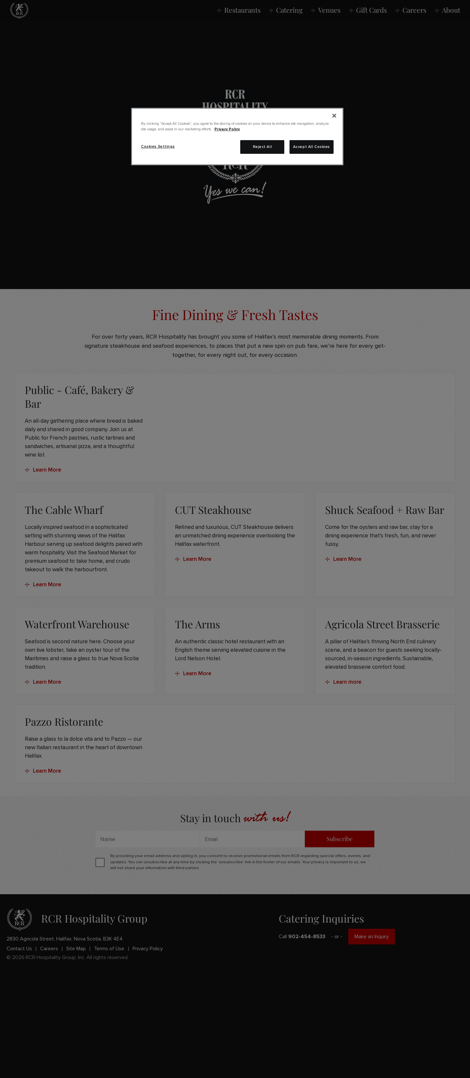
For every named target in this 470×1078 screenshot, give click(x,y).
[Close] (334, 116)
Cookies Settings (158, 146)
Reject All (262, 147)
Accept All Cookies (311, 147)
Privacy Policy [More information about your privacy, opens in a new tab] (227, 129)
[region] (237, 136)
